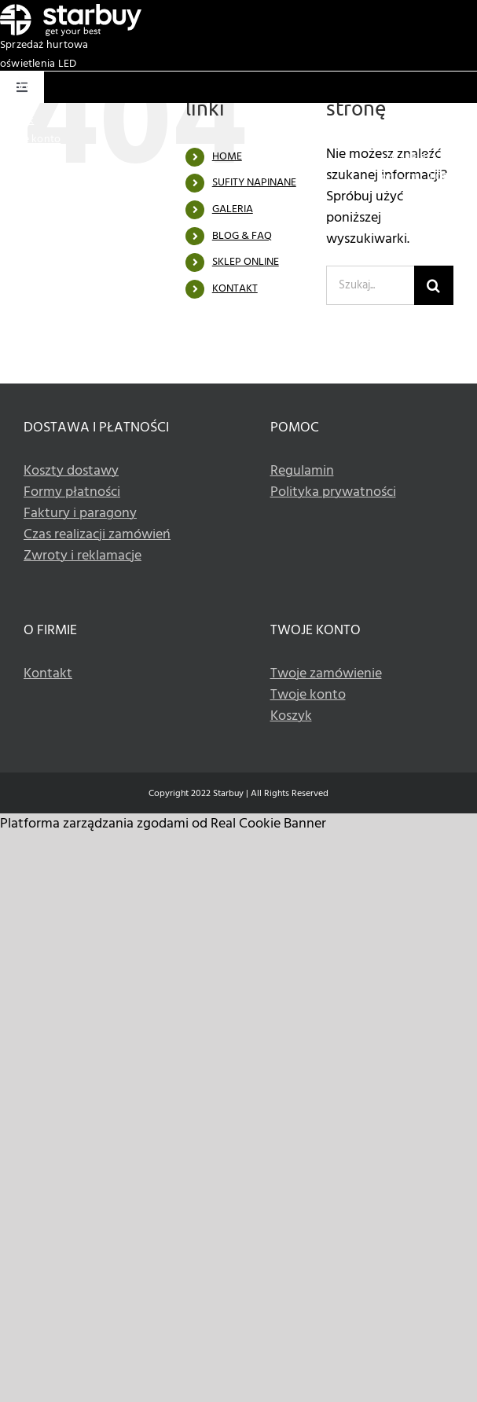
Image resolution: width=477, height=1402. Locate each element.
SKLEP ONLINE (245, 262)
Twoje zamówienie (326, 673)
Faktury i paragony (80, 513)
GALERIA (232, 209)
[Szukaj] (433, 285)
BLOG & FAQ (242, 236)
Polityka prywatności (333, 492)
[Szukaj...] (370, 285)
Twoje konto (30, 139)
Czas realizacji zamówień (97, 534)
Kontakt (48, 673)
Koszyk (17, 121)
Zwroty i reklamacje (82, 556)
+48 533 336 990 (437, 158)
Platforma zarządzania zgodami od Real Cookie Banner (163, 824)
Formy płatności (72, 492)
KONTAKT (235, 289)
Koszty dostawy (71, 471)
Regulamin (302, 471)
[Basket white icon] (23, 81)
